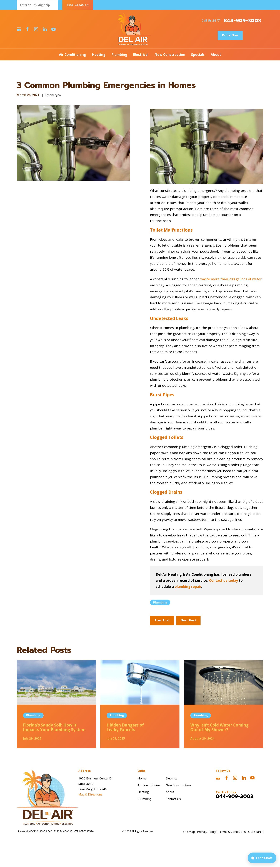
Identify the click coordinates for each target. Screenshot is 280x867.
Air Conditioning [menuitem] (72, 54)
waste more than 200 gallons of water (231, 279)
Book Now (230, 35)
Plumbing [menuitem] (119, 54)
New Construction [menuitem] (169, 54)
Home (142, 778)
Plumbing (160, 602)
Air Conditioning (149, 785)
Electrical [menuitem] (140, 54)
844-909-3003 (242, 20)
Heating (143, 792)
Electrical (172, 778)
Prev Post (162, 620)
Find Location (78, 5)
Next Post (188, 620)
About (170, 792)
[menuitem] (189, 831)
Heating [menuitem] (98, 54)
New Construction (178, 785)
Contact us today (223, 580)
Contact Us (173, 799)
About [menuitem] (216, 54)
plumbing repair (188, 586)
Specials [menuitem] (198, 54)
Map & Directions (90, 794)
